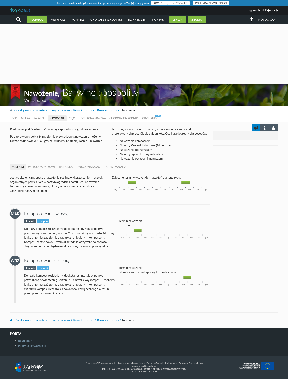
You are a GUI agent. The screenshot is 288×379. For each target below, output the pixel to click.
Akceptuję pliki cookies (170, 3)
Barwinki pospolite (83, 110)
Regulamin (25, 340)
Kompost (18, 166)
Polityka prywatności (211, 3)
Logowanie (254, 10)
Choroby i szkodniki (106, 19)
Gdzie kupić (150, 118)
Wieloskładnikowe (41, 166)
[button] (18, 19)
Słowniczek (137, 19)
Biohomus (66, 166)
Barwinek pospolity (108, 110)
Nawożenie (57, 118)
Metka (25, 118)
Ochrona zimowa (93, 118)
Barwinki (65, 110)
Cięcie (73, 118)
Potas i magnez (115, 166)
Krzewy (52, 110)
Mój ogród (266, 19)
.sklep (177, 19)
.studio (196, 19)
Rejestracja (271, 10)
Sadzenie (40, 118)
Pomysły (77, 19)
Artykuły (58, 19)
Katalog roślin (23, 110)
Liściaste (40, 110)
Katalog (37, 19)
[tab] (273, 127)
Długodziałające (89, 166)
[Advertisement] (144, 54)
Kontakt (159, 19)
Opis (14, 118)
